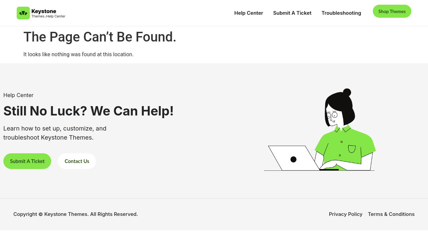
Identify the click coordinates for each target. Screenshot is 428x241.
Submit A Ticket (288, 13)
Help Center (244, 13)
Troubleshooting (336, 13)
